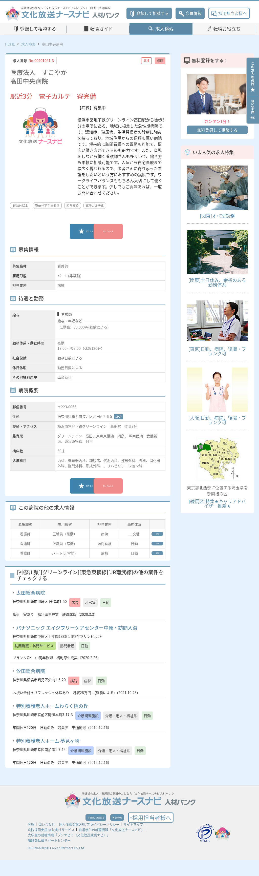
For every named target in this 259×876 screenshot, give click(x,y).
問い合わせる (123, 231)
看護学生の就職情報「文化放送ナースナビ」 (111, 845)
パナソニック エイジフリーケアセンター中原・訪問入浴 (76, 637)
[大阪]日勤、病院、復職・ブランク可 (217, 420)
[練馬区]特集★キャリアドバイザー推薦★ (217, 503)
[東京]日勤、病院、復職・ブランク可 (217, 351)
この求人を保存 (252, 77)
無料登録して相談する (217, 130)
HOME (10, 44)
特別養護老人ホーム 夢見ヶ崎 (47, 750)
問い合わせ (46, 840)
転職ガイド (101, 28)
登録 (31, 840)
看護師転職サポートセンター (49, 856)
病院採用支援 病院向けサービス (51, 845)
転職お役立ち (227, 28)
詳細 (151, 536)
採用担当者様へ (229, 13)
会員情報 (190, 13)
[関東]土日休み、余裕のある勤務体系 (217, 282)
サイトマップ (133, 840)
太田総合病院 (30, 602)
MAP (118, 416)
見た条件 (252, 110)
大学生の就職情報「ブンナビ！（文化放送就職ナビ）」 (69, 850)
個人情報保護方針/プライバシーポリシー (89, 840)
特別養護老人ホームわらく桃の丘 (52, 715)
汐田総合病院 (30, 680)
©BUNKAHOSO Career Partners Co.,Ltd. (56, 864)
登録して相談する (149, 13)
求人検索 (164, 28)
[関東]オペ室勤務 (217, 215)
